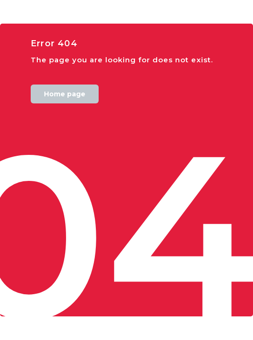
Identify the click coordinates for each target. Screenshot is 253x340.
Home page (64, 94)
